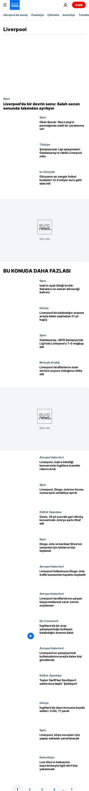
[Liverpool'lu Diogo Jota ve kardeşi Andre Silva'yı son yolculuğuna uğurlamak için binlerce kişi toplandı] (62, 551)
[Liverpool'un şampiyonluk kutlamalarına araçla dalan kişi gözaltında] (62, 660)
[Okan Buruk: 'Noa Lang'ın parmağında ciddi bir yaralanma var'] (62, 129)
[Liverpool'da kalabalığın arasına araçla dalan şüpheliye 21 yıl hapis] (62, 320)
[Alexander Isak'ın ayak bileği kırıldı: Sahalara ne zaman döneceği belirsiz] (62, 292)
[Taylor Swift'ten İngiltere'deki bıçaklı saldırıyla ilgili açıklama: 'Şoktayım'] (62, 687)
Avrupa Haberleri (51, 457)
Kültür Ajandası (50, 511)
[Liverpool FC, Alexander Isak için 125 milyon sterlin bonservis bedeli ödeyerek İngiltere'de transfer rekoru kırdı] (62, 469)
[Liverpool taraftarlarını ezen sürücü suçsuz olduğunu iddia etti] (62, 374)
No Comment (48, 620)
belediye (69, 15)
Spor (6, 98)
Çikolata (53, 15)
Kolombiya (46, 757)
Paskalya (37, 15)
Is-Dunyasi (47, 171)
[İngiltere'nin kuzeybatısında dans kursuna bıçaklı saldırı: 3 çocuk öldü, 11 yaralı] (62, 714)
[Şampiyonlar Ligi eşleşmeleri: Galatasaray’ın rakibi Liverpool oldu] (62, 156)
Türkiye (44, 144)
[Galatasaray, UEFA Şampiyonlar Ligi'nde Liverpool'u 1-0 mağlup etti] (62, 347)
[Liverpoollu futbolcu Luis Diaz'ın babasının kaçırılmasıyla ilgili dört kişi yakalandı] (62, 769)
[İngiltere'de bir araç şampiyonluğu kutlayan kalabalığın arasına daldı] (62, 632)
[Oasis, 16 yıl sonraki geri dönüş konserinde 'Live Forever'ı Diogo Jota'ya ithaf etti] (62, 524)
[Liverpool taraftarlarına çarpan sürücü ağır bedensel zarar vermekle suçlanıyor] (62, 605)
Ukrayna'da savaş (15, 15)
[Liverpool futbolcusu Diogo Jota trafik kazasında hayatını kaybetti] (62, 578)
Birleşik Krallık (49, 362)
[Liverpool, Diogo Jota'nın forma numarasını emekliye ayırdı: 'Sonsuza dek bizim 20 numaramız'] (62, 496)
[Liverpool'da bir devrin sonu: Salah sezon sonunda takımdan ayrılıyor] (44, 106)
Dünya (43, 307)
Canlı (78, 5)
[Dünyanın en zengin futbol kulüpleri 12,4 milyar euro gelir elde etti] (62, 183)
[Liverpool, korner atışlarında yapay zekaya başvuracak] (62, 742)
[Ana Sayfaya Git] (15, 5)
